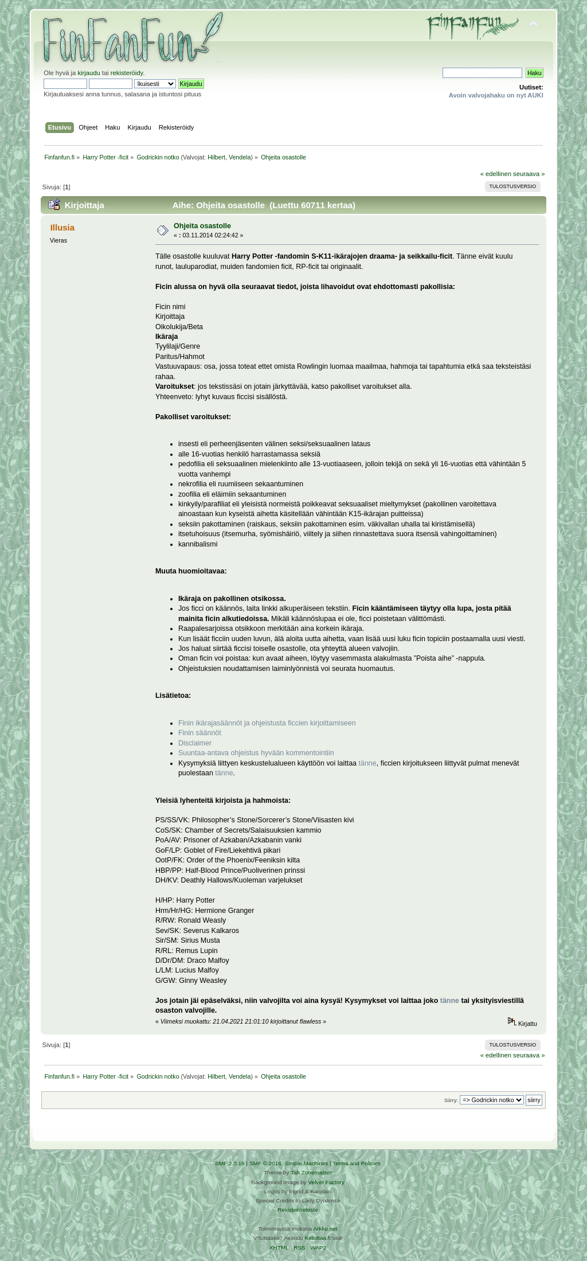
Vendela (240, 157)
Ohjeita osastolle (202, 226)
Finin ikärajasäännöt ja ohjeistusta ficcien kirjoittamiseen (267, 723)
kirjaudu (88, 72)
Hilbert (216, 157)
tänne (368, 763)
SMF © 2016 (265, 1163)
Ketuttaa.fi (318, 1238)
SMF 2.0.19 (230, 1163)
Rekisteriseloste (297, 1210)
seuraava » (529, 173)
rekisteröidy (127, 72)
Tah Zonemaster (311, 1172)
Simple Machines (306, 1163)
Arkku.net (325, 1228)
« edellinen (495, 173)
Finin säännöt (199, 733)
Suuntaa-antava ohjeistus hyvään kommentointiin (256, 753)
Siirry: (451, 1100)
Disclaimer (195, 743)
